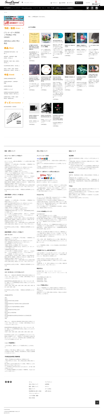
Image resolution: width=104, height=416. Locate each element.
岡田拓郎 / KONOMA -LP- (70, 77)
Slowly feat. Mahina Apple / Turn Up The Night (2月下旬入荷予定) (58, 78)
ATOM (33, 397)
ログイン (71, 2)
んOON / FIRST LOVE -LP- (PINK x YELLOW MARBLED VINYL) (93, 76)
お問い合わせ (48, 391)
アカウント (55, 2)
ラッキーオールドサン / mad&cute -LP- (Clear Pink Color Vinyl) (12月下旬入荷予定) (34, 79)
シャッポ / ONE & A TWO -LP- (94, 46)
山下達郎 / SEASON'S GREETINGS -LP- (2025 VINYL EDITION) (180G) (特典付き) (34, 47)
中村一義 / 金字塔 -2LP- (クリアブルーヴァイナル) (58, 41)
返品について (32, 388)
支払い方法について (33, 384)
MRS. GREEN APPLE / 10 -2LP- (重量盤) (45, 46)
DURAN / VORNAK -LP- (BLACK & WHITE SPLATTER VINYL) (34, 117)
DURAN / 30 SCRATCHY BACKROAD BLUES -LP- (46, 116)
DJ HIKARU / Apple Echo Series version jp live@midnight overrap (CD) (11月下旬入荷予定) (58, 117)
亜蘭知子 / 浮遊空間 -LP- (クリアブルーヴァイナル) (82, 46)
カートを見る (48, 388)
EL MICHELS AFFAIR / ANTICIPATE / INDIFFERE (81, 78)
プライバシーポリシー (34, 393)
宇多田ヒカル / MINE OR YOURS (70, 46)
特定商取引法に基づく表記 (35, 391)
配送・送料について (33, 386)
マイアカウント (48, 382)
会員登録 (63, 2)
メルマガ (88, 2)
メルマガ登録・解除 (33, 395)
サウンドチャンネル (27, 8)
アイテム (78, 2)
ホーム (5, 12)
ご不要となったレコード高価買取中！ (64, 8)
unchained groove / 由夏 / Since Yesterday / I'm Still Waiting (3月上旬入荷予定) (46, 79)
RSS (30, 397)
